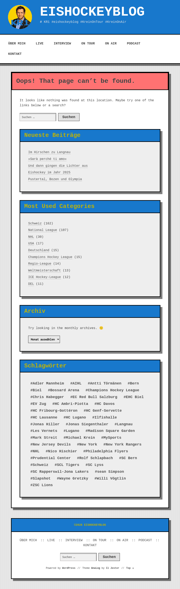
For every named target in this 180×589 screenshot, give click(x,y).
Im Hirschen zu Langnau (49, 152)
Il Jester (112, 568)
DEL (31, 284)
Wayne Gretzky (73, 478)
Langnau (124, 424)
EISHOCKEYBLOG (92, 12)
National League (42, 230)
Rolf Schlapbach (96, 458)
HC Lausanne (45, 417)
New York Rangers (123, 444)
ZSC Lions (43, 485)
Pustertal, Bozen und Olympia (55, 179)
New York (88, 444)
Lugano (72, 431)
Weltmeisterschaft (44, 270)
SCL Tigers (68, 465)
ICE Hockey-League (44, 277)
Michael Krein (80, 437)
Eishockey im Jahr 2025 (49, 172)
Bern (134, 383)
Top (130, 568)
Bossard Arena (64, 390)
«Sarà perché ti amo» (47, 159)
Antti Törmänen (105, 383)
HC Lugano (76, 417)
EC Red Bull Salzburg (95, 397)
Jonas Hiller (46, 424)
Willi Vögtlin (111, 478)
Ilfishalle (105, 417)
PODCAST (133, 43)
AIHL (77, 383)
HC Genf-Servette (104, 410)
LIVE (39, 43)
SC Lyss (95, 465)
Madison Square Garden (111, 431)
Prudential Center (52, 458)
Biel (37, 390)
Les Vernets (45, 431)
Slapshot (42, 478)
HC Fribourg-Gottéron (55, 410)
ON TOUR (88, 43)
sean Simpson (110, 472)
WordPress (69, 568)
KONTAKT (15, 54)
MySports (112, 437)
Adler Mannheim (48, 383)
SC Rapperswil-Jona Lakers (61, 472)
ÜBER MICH (16, 43)
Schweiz (35, 223)
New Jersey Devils (52, 444)
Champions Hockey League (50, 257)
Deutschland (38, 250)
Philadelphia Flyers (107, 451)
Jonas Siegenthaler (88, 424)
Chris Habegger (48, 397)
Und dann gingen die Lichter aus (58, 166)
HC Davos (106, 404)
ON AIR (111, 43)
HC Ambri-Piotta (71, 404)
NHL (31, 237)
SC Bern (129, 458)
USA (31, 243)
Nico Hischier (62, 451)
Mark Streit (45, 437)
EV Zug (39, 404)
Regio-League (39, 264)
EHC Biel (135, 397)
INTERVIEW (62, 43)
